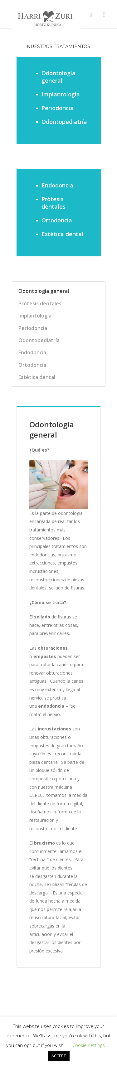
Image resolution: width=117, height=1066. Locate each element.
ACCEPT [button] (58, 1056)
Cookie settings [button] (88, 1045)
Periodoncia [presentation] (32, 328)
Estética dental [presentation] (36, 377)
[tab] (54, 291)
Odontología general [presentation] (43, 291)
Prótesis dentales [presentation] (39, 303)
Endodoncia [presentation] (32, 352)
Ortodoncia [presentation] (32, 364)
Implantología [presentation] (34, 315)
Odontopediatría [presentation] (39, 340)
